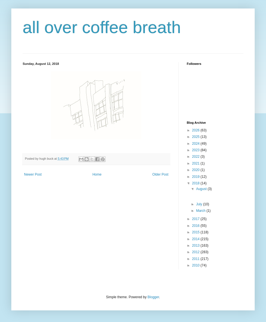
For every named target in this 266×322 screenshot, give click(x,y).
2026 (196, 130)
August (202, 189)
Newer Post (33, 174)
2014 (196, 239)
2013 (196, 246)
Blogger (153, 297)
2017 (196, 219)
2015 (196, 232)
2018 (196, 183)
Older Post (160, 174)
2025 (196, 137)
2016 (196, 226)
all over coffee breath (102, 27)
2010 (196, 265)
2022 (196, 157)
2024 (196, 144)
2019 (196, 177)
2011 (196, 259)
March (201, 211)
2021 (196, 163)
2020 (196, 170)
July (199, 204)
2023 (196, 150)
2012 (196, 252)
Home (97, 174)
